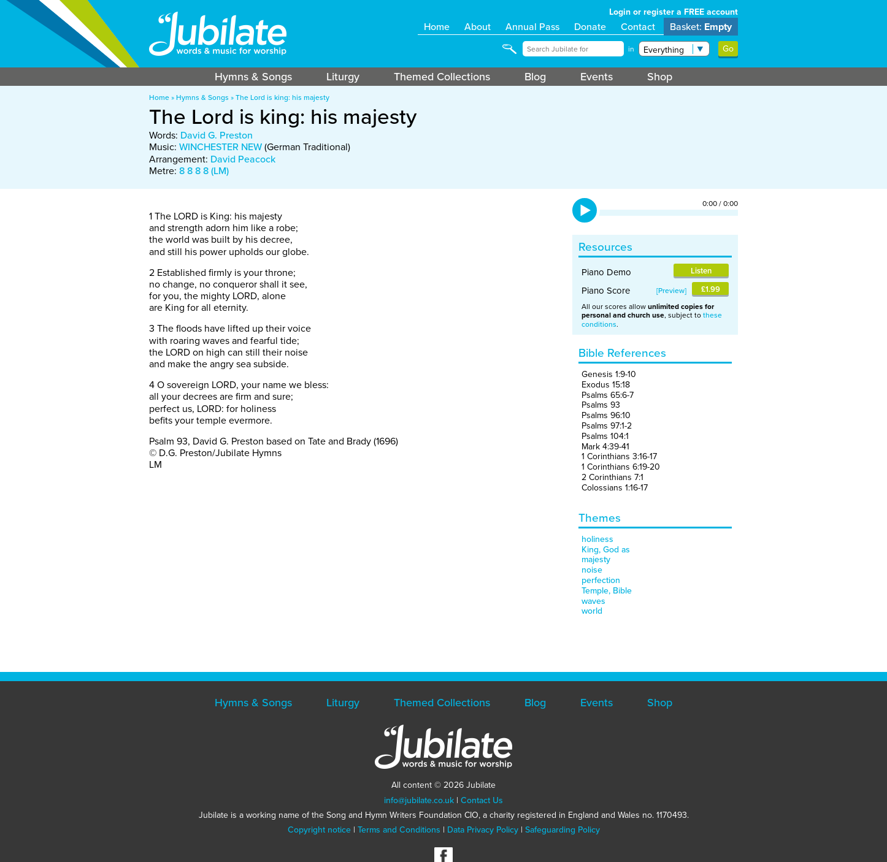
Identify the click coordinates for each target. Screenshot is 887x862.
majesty (596, 559)
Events (596, 77)
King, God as (606, 549)
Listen (701, 271)
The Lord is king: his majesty (282, 97)
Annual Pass (532, 27)
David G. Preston (216, 135)
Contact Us (482, 800)
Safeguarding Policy (562, 829)
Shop (659, 77)
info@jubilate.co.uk (419, 800)
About (477, 27)
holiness (597, 539)
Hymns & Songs (253, 77)
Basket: (701, 27)
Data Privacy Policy (482, 829)
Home (437, 27)
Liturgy (342, 77)
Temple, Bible (607, 590)
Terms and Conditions (399, 829)
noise (592, 569)
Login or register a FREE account (673, 12)
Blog (535, 77)
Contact (638, 27)
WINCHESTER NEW (220, 147)
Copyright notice (319, 829)
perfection (601, 580)
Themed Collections (442, 77)
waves (593, 601)
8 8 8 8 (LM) (204, 171)
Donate (590, 27)
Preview (671, 290)
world (592, 611)
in (631, 49)
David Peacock (242, 159)
